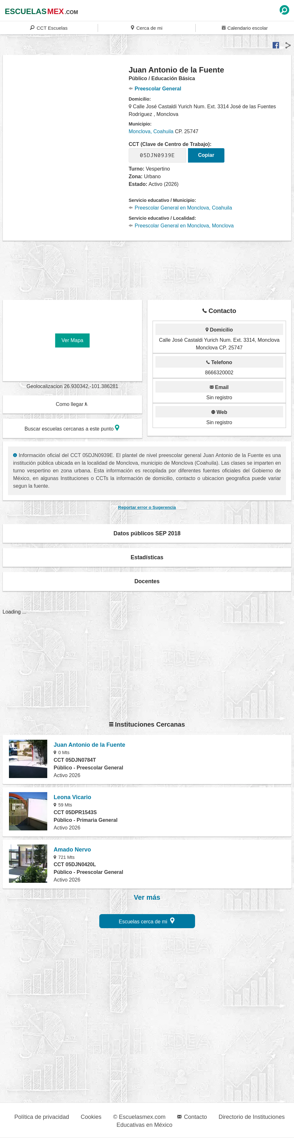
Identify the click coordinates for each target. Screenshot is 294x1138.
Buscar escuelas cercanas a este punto (72, 428)
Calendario (245, 27)
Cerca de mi (146, 27)
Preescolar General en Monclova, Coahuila (180, 207)
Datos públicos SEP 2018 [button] (147, 533)
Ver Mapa (72, 340)
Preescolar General (155, 88)
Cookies (91, 1117)
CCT (48, 27)
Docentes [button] (147, 581)
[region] (66, 116)
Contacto (192, 1117)
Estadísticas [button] (147, 557)
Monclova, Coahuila (151, 131)
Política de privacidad (41, 1117)
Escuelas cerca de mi (147, 920)
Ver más (147, 897)
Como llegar (72, 404)
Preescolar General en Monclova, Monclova (181, 225)
